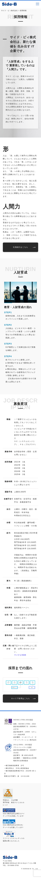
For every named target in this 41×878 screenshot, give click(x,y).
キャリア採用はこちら (20, 698)
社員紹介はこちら (20, 247)
